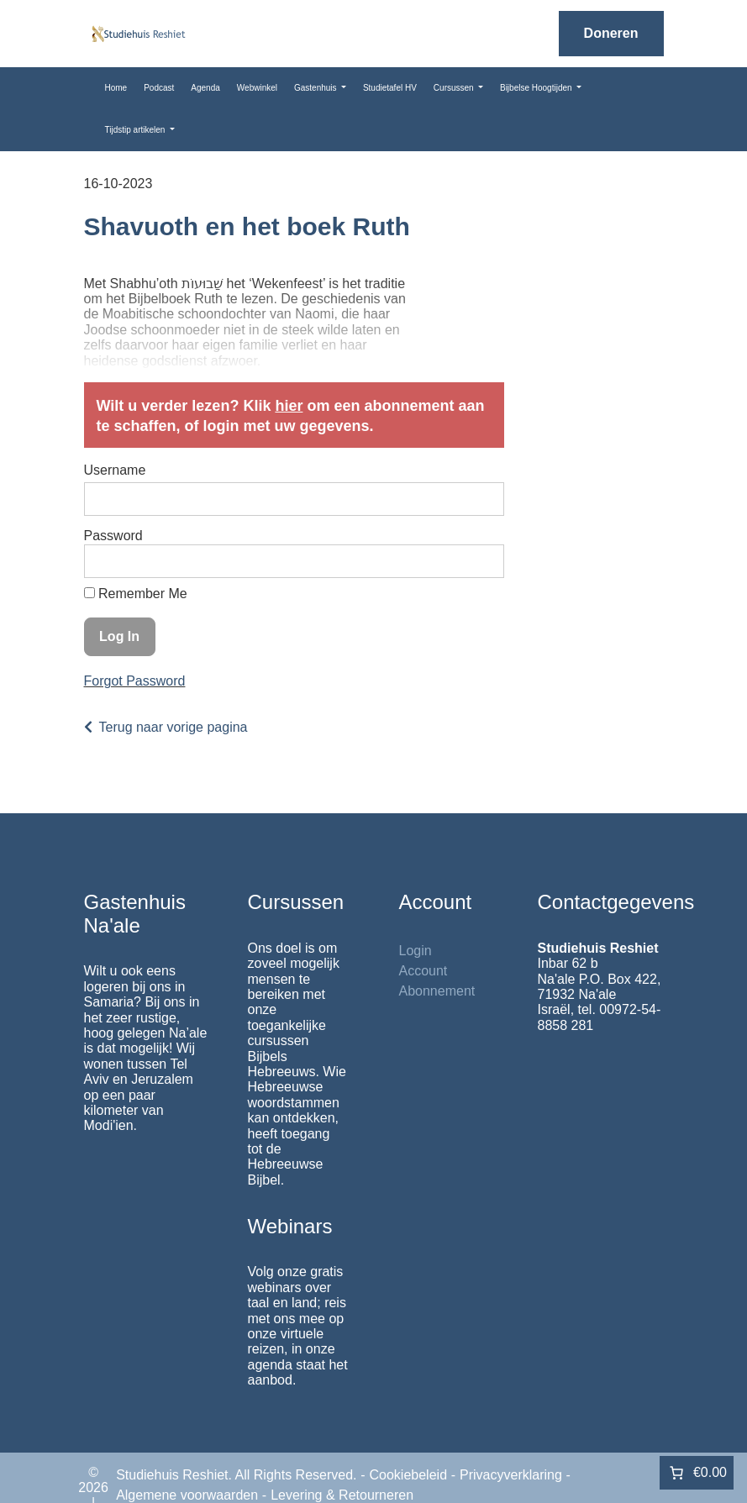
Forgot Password (135, 681)
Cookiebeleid (409, 1475)
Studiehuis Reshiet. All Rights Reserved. (236, 1475)
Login (415, 950)
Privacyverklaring (511, 1475)
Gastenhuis (316, 87)
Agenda (205, 87)
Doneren (611, 33)
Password (113, 535)
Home (116, 87)
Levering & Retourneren (342, 1495)
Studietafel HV (390, 87)
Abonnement (437, 991)
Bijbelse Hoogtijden (537, 87)
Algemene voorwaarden (187, 1495)
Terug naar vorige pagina (173, 727)
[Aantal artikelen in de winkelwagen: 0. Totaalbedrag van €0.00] (697, 1473)
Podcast (159, 87)
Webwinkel (257, 87)
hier (288, 405)
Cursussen (455, 87)
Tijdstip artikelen (136, 129)
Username (115, 470)
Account (423, 971)
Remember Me (135, 593)
